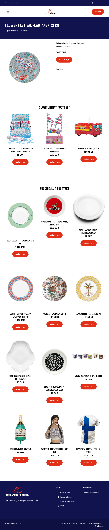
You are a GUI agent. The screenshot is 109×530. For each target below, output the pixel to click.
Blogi (62, 506)
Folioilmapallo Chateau (20, 449)
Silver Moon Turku (67, 501)
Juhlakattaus (12, 30)
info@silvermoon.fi (95, 3)
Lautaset (24, 30)
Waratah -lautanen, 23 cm (54, 313)
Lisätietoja (64, 59)
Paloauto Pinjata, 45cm (88, 148)
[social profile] (21, 3)
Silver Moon (65, 492)
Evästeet (82, 523)
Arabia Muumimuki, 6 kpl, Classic (88, 376)
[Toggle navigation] (8, 11)
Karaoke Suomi (66, 497)
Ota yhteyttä (72, 523)
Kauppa (98, 12)
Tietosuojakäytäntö (95, 523)
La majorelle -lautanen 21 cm (89, 313)
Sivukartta (99, 526)
